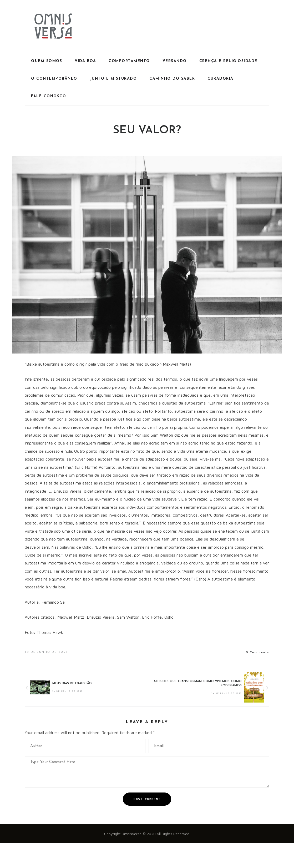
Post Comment (147, 799)
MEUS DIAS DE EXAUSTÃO (72, 683)
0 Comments (257, 652)
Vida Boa (85, 61)
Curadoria (220, 79)
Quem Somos (46, 61)
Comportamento (129, 61)
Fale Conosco (48, 96)
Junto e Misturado (113, 79)
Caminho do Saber (172, 79)
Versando (175, 61)
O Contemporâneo (54, 79)
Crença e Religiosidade (228, 61)
